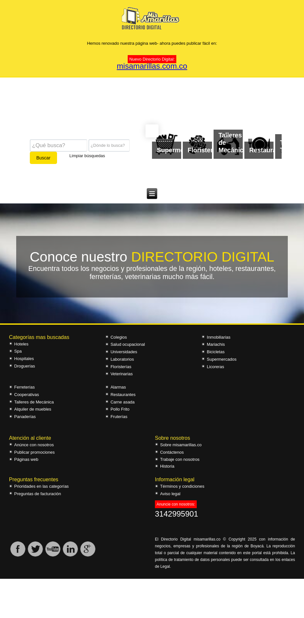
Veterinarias (122, 373)
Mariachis (216, 344)
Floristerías (121, 366)
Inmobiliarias (218, 337)
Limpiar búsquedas (87, 155)
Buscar (43, 157)
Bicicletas (216, 351)
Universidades (124, 351)
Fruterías (119, 416)
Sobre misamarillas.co (181, 444)
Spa (18, 351)
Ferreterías (24, 387)
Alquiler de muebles (32, 409)
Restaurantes (123, 394)
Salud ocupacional (128, 344)
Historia (167, 466)
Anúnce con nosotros (34, 444)
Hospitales (24, 358)
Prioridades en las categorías (41, 486)
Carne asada (122, 402)
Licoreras (215, 366)
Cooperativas (26, 394)
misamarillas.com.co (152, 66)
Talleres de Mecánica (34, 402)
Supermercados (222, 359)
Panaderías (25, 416)
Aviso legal (170, 493)
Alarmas (118, 387)
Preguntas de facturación (37, 493)
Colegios (119, 337)
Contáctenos (172, 452)
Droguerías (24, 366)
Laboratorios (122, 359)
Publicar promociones (34, 452)
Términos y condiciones (182, 486)
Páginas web (26, 459)
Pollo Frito (120, 409)
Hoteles (21, 344)
